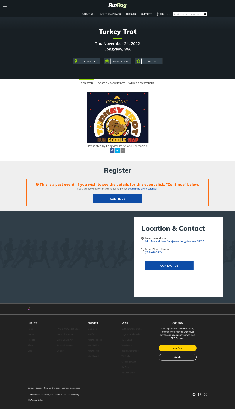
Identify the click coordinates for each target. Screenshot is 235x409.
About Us (88, 14)
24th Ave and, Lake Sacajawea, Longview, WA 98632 (174, 241)
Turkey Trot (117, 31)
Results (132, 14)
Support (146, 14)
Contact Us (169, 265)
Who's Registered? (141, 83)
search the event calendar (142, 188)
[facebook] (112, 151)
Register (87, 83)
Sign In (163, 14)
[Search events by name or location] (188, 14)
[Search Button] (205, 14)
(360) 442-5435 (153, 252)
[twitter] (117, 151)
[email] (123, 151)
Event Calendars (111, 14)
